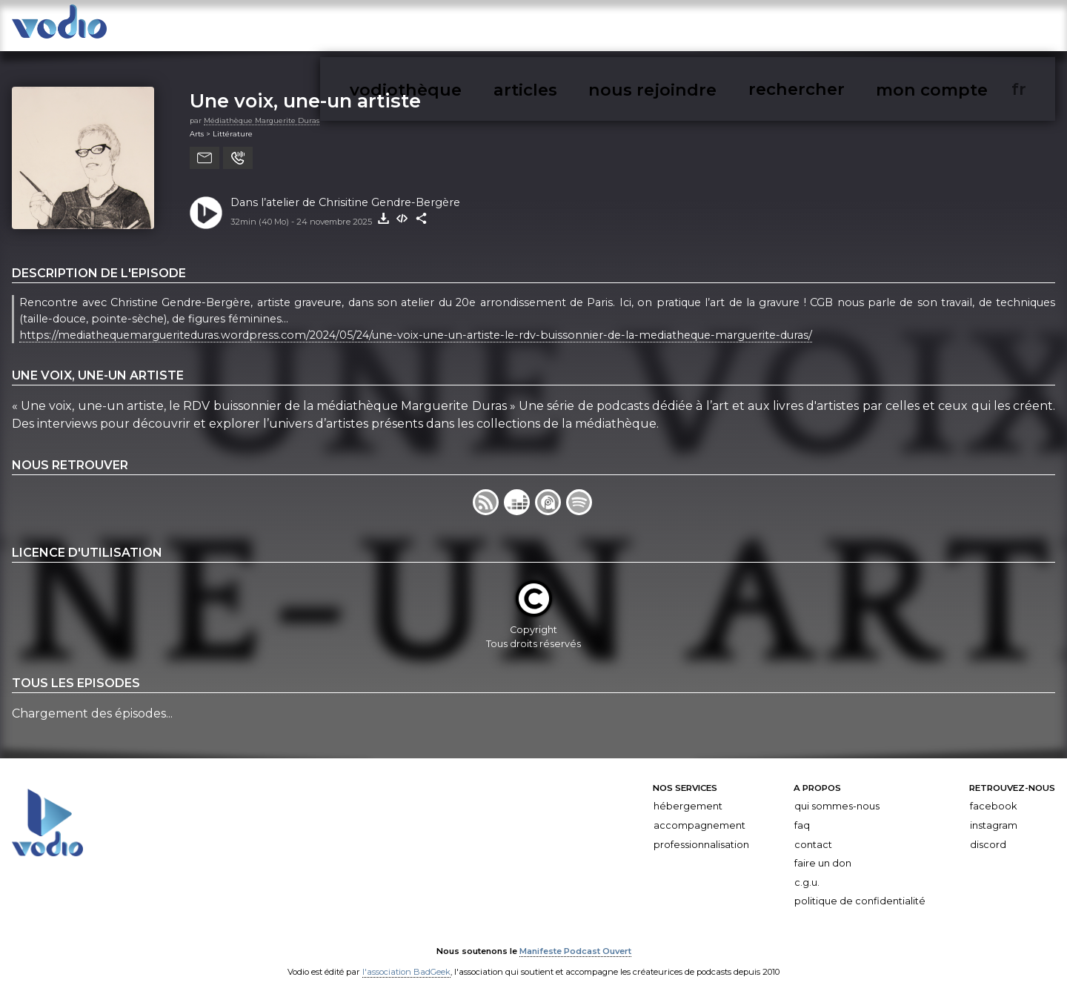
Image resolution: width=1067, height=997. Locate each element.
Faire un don (822, 855)
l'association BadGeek (406, 964)
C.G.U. (807, 874)
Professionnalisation (701, 836)
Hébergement (688, 798)
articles (750, 28)
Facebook (993, 798)
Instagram (993, 818)
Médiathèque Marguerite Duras (261, 112)
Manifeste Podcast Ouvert (575, 943)
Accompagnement (699, 818)
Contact (813, 836)
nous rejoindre (825, 28)
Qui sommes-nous (837, 798)
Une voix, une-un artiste (305, 93)
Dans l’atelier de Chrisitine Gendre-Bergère (345, 194)
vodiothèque (679, 28)
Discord (988, 836)
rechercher (911, 28)
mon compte (992, 28)
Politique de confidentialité (859, 893)
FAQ (802, 818)
